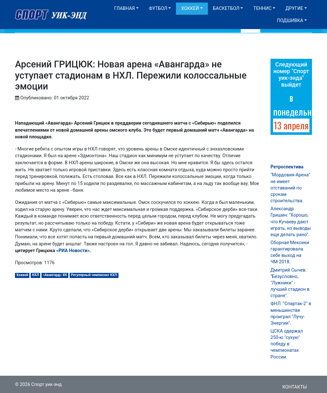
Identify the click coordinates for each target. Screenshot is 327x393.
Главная (124, 8)
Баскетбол (226, 8)
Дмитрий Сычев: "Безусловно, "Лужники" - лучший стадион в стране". (289, 283)
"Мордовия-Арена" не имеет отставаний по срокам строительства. (290, 188)
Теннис (262, 8)
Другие (294, 8)
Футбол (158, 8)
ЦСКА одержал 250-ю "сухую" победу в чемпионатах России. (286, 344)
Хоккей (190, 8)
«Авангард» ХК (55, 275)
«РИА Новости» (73, 250)
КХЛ (35, 275)
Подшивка (290, 20)
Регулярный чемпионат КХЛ (94, 275)
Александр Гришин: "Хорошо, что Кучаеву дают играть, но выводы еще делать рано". (290, 221)
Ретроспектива (286, 167)
